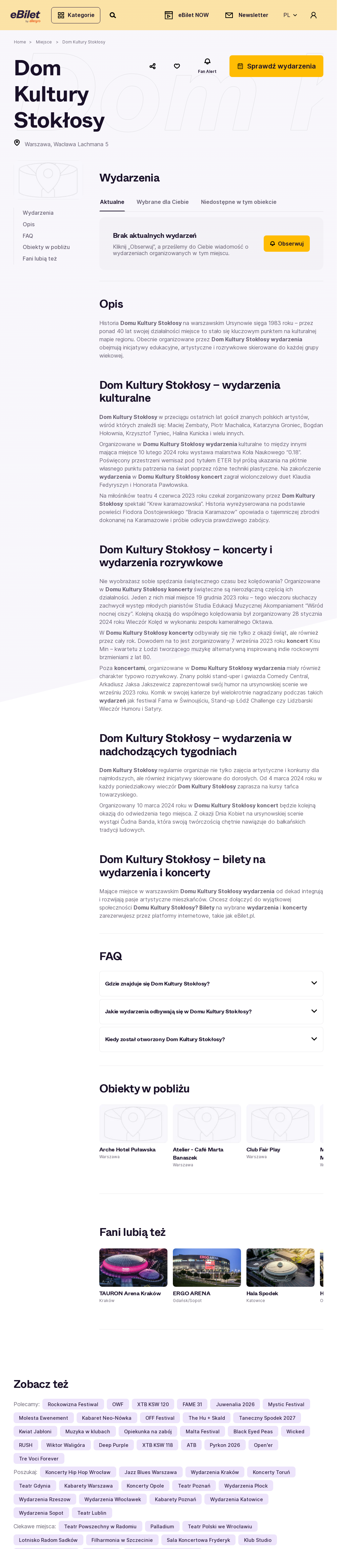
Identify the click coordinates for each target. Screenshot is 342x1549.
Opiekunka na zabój (148, 1434)
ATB (191, 1447)
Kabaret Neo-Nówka (107, 1420)
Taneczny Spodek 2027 (267, 1420)
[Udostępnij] (152, 69)
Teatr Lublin (91, 1515)
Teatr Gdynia (35, 1488)
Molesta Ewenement (43, 1420)
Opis (29, 227)
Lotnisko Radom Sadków (48, 1542)
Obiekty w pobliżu (46, 249)
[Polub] (177, 69)
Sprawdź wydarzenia (276, 69)
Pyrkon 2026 (225, 1447)
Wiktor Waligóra (65, 1447)
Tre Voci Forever (39, 1461)
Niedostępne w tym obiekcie (239, 204)
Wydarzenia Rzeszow (45, 1502)
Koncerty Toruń (271, 1474)
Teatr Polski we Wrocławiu (220, 1529)
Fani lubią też (40, 261)
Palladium (162, 1529)
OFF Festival (160, 1420)
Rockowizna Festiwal (73, 1407)
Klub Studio (257, 1542)
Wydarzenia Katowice (236, 1502)
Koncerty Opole (145, 1488)
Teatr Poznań (194, 1488)
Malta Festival (203, 1434)
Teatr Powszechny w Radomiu (100, 1529)
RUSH (26, 1447)
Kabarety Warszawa (88, 1488)
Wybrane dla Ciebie (163, 204)
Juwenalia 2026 (235, 1407)
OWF (117, 1407)
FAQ (28, 238)
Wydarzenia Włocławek (112, 1502)
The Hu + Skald (206, 1420)
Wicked (295, 1434)
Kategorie (79, 16)
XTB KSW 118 (157, 1447)
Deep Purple (113, 1447)
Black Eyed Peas (253, 1434)
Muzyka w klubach (87, 1434)
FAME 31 (192, 1407)
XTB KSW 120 (153, 1407)
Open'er (263, 1447)
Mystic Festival (286, 1407)
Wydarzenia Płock (246, 1488)
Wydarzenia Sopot (41, 1515)
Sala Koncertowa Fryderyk (198, 1542)
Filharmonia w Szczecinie (122, 1542)
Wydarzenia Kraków (215, 1474)
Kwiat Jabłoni (35, 1434)
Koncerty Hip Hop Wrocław (77, 1474)
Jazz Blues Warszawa (150, 1474)
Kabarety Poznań (175, 1502)
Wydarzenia (38, 215)
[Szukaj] (116, 16)
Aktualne (112, 204)
